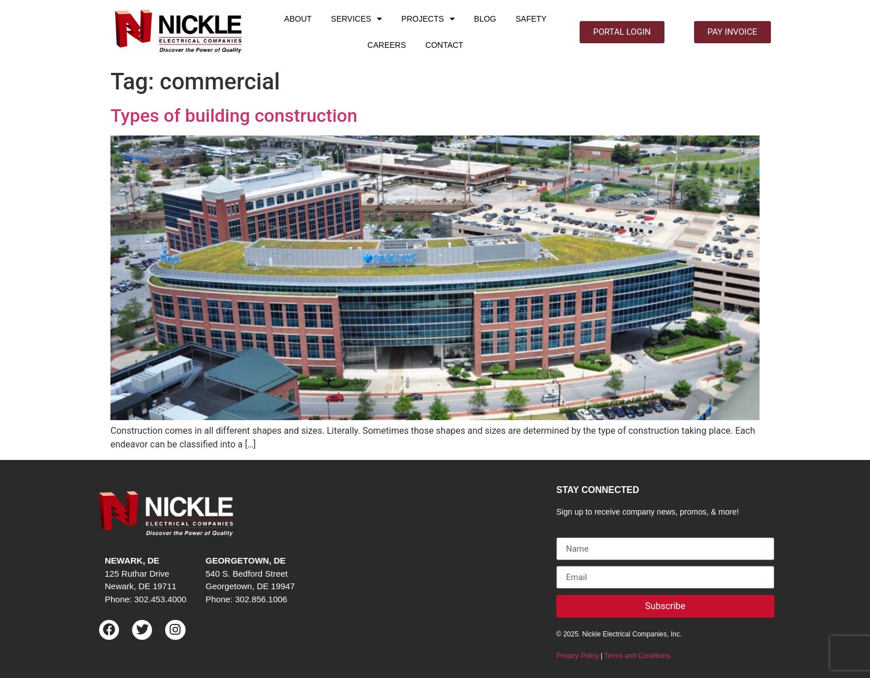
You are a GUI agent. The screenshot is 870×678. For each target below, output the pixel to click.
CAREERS (386, 45)
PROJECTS (428, 18)
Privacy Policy (577, 656)
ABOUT (297, 18)
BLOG (485, 18)
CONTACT (444, 45)
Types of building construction (234, 115)
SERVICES (356, 18)
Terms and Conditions (637, 656)
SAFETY (530, 18)
